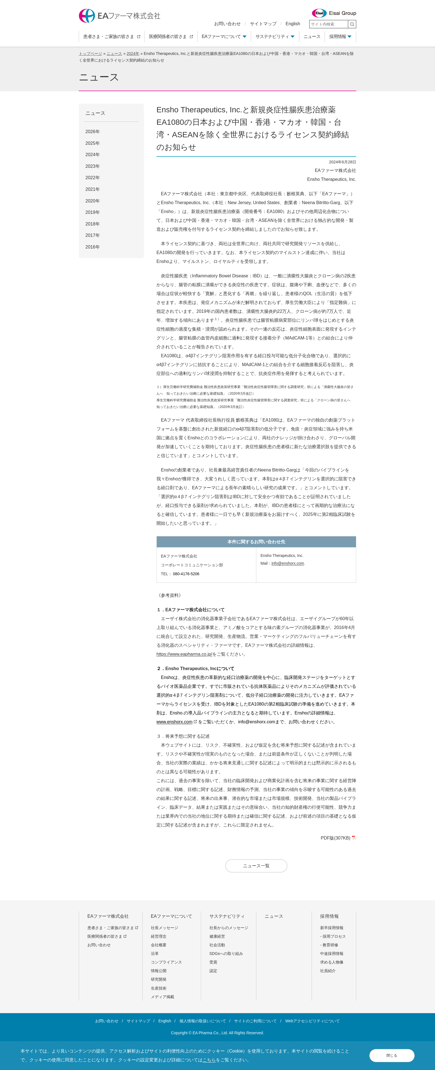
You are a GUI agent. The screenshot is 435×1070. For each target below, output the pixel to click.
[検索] (352, 24)
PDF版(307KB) (338, 838)
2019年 (92, 212)
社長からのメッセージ (228, 928)
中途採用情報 (331, 953)
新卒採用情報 (331, 928)
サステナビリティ (272, 36)
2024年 (133, 53)
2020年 (92, 201)
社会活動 (217, 945)
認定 (213, 970)
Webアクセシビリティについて (312, 1021)
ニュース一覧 (256, 865)
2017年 (92, 235)
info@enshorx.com (288, 563)
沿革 (155, 953)
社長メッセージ (164, 928)
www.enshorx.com (176, 721)
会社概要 (158, 945)
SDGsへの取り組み (226, 953)
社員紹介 (328, 970)
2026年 (92, 131)
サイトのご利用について (255, 1021)
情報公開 (158, 970)
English (293, 23)
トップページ (90, 53)
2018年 (92, 224)
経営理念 (158, 936)
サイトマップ (263, 23)
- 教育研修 (329, 945)
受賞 (213, 962)
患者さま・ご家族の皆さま (112, 928)
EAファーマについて (221, 36)
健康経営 (217, 936)
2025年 (92, 143)
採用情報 (337, 36)
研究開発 (158, 979)
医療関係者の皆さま (106, 936)
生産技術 (158, 988)
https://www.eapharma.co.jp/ (184, 654)
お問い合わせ (227, 23)
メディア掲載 (162, 997)
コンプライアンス (166, 962)
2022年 (92, 177)
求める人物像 (331, 962)
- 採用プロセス (333, 936)
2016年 (92, 247)
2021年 (92, 189)
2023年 (92, 166)
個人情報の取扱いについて (202, 1021)
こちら (209, 1060)
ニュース (114, 53)
